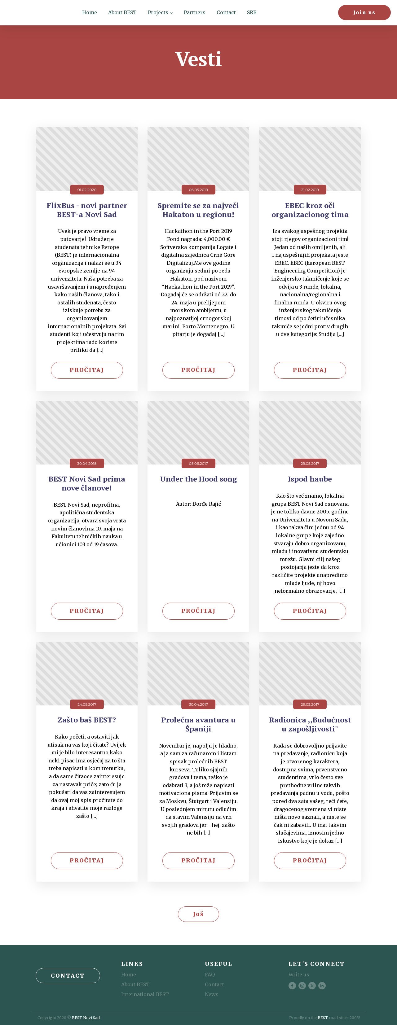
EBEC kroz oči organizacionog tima (310, 210)
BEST (323, 1018)
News (211, 994)
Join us (364, 12)
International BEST (145, 994)
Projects (158, 12)
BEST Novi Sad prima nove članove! (86, 483)
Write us (299, 974)
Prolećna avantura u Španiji (198, 724)
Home (89, 12)
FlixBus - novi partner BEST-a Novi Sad (87, 210)
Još (198, 914)
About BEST (122, 12)
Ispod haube (310, 478)
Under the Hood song (198, 478)
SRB (252, 12)
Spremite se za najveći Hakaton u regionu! (198, 210)
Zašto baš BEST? (87, 719)
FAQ (210, 974)
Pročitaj (87, 369)
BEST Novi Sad (86, 1018)
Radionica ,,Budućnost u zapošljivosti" (310, 724)
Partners (194, 12)
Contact (226, 12)
